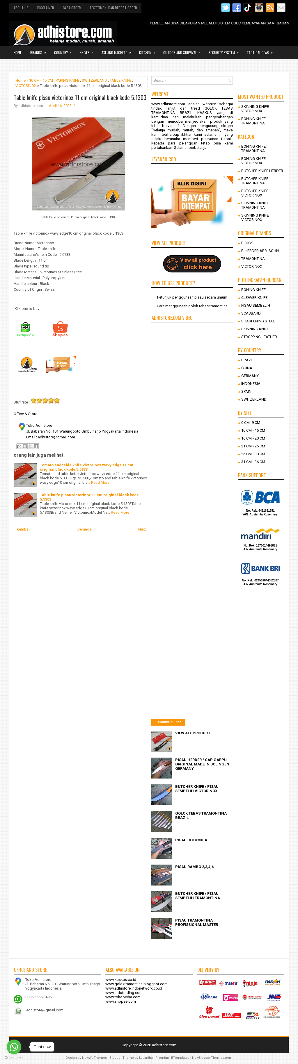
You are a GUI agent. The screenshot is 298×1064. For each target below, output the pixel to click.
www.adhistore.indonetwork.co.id (133, 988)
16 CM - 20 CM (253, 438)
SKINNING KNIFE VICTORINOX (255, 108)
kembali (23, 529)
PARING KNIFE (67, 80)
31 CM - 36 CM (253, 462)
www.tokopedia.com (123, 997)
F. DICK (247, 243)
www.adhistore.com (168, 104)
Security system (225, 50)
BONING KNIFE (253, 290)
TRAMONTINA (253, 258)
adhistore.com (164, 1045)
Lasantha (146, 1058)
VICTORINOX (25, 85)
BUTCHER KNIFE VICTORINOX (254, 193)
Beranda (84, 529)
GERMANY (250, 376)
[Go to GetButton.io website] (14, 1058)
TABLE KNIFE (120, 80)
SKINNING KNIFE (255, 329)
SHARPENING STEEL (258, 321)
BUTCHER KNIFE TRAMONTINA (254, 180)
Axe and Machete (118, 50)
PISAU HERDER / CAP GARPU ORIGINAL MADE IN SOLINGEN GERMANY (202, 764)
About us (21, 7)
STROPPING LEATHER (259, 337)
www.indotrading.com (124, 992)
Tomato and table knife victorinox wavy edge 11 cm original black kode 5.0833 (86, 467)
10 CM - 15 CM (41, 80)
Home (18, 52)
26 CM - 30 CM (253, 454)
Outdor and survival (183, 50)
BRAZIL (247, 360)
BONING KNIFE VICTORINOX (253, 160)
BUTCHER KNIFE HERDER (262, 171)
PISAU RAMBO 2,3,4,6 (194, 867)
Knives (88, 50)
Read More (100, 482)
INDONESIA (250, 383)
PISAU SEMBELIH (255, 305)
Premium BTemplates (172, 1058)
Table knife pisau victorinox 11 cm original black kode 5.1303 (80, 97)
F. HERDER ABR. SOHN (260, 251)
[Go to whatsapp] (14, 1047)
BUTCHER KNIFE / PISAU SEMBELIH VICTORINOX (197, 788)
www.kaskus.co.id (120, 979)
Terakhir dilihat (168, 722)
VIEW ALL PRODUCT (192, 733)
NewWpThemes (94, 1058)
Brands (40, 50)
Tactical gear (261, 50)
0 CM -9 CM (250, 422)
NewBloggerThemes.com (212, 1058)
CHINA (246, 368)
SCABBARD (251, 313)
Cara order (72, 7)
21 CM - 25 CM (253, 446)
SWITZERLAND (94, 80)
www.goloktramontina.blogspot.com (136, 984)
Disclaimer (45, 7)
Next (142, 529)
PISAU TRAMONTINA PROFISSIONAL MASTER (196, 922)
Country (64, 50)
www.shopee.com (120, 1001)
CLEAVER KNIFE (254, 297)
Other (22, 63)
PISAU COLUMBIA (191, 840)
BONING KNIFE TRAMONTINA (253, 121)
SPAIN (246, 391)
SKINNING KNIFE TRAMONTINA (255, 205)
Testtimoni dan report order (113, 7)
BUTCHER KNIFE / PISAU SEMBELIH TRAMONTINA (197, 895)
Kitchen (149, 50)
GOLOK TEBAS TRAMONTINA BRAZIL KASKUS (192, 110)
